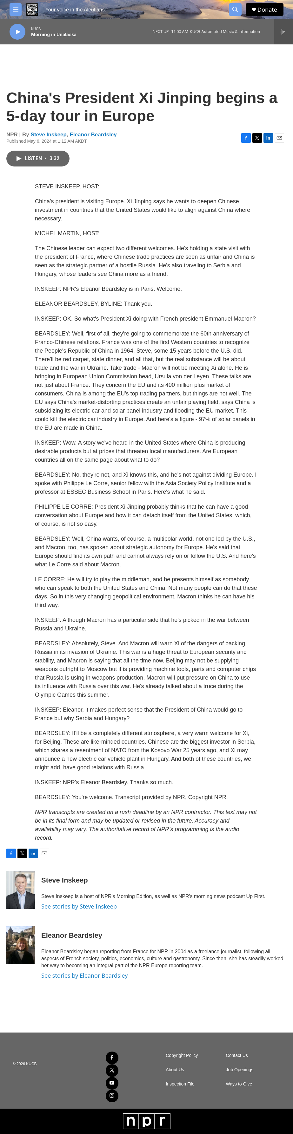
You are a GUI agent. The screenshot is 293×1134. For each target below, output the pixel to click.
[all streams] (283, 31)
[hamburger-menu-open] (16, 9)
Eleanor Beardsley (93, 135)
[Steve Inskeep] (20, 890)
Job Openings (239, 1069)
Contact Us (237, 1055)
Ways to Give (239, 1084)
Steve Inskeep (49, 135)
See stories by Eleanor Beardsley (84, 975)
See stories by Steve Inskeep (79, 906)
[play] (17, 32)
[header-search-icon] (235, 9)
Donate (267, 9)
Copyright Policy (182, 1055)
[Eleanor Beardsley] (20, 945)
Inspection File (180, 1084)
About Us (175, 1069)
